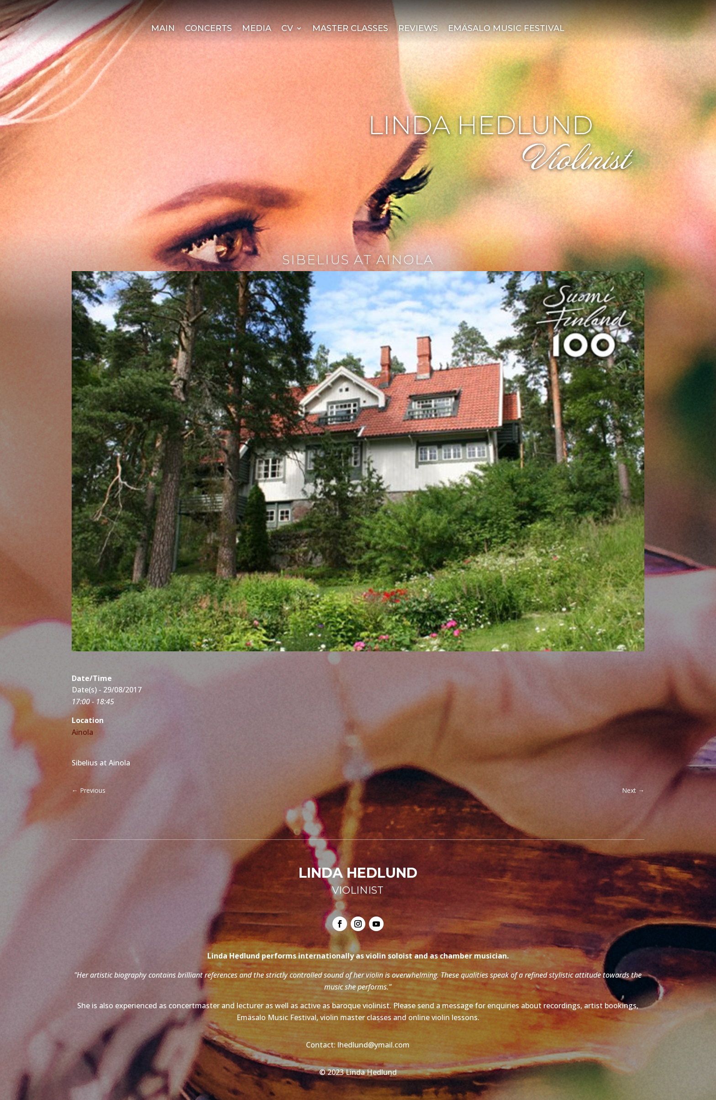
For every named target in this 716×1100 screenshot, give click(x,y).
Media (256, 29)
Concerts (208, 29)
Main (163, 29)
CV (287, 29)
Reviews (418, 29)
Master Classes (350, 29)
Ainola (82, 732)
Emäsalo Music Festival (506, 29)
